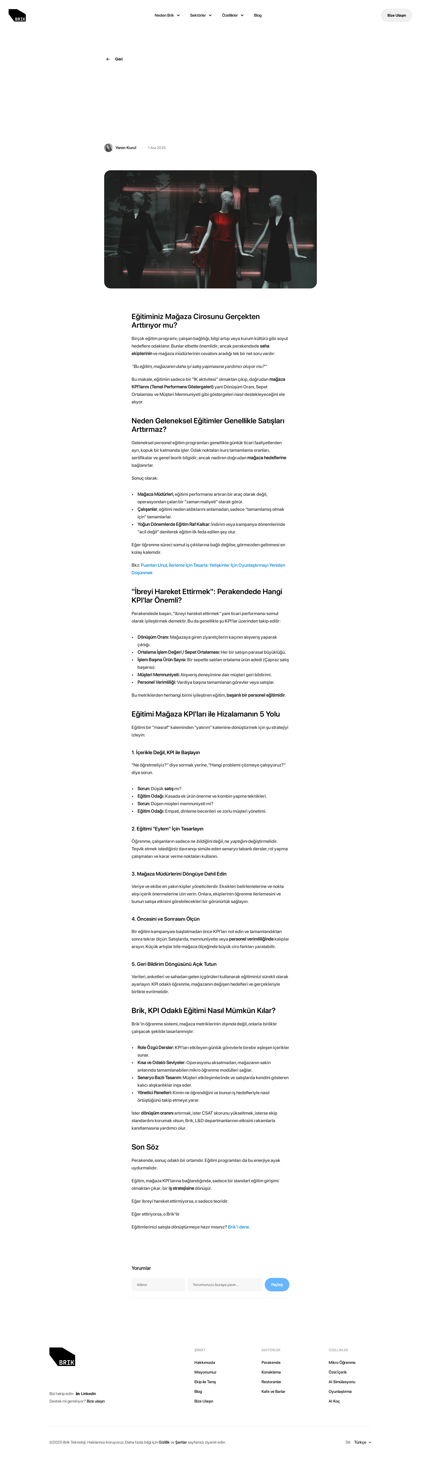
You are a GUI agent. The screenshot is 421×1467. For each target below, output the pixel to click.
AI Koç (334, 1401)
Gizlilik (164, 1442)
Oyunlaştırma (340, 1391)
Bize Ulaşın (203, 1401)
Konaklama (271, 1372)
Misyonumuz (205, 1372)
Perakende (271, 1362)
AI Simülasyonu (342, 1381)
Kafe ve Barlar (273, 1391)
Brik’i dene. (239, 1227)
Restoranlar (271, 1381)
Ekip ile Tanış (205, 1381)
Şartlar (181, 1442)
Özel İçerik (338, 1372)
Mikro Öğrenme (342, 1362)
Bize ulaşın (96, 1401)
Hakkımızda (204, 1362)
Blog (258, 15)
